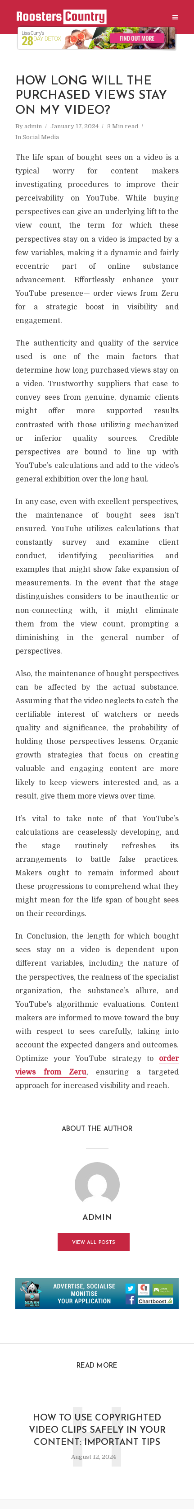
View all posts (93, 1242)
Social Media (41, 137)
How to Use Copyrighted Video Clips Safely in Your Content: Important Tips (97, 1430)
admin (33, 126)
